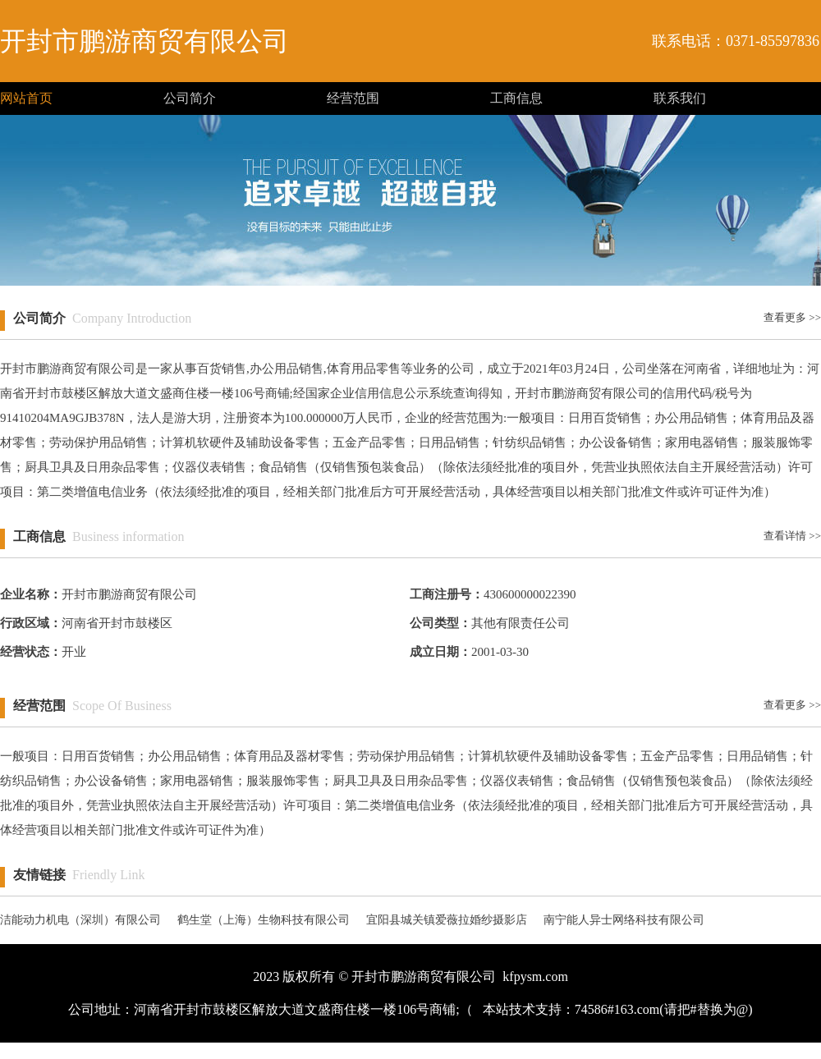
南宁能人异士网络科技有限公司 (624, 920)
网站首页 (26, 98)
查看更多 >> (792, 317)
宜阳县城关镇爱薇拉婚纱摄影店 (446, 920)
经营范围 (353, 98)
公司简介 (189, 98)
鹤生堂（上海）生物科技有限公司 (263, 920)
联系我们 (680, 98)
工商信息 (516, 98)
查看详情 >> (792, 536)
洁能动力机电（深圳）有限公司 (80, 920)
